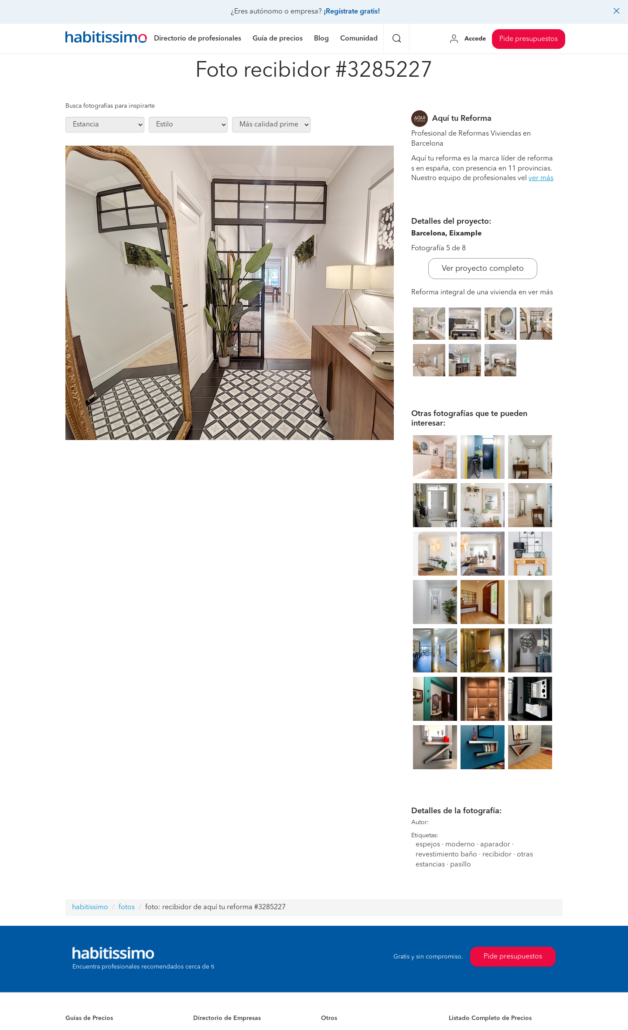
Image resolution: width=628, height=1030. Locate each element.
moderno (460, 844)
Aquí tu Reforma (461, 119)
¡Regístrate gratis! (352, 11)
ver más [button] (541, 178)
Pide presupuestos (528, 39)
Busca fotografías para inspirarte (110, 106)
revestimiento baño (447, 854)
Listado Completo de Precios (490, 1018)
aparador (495, 844)
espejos (428, 844)
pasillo (460, 864)
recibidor (497, 854)
